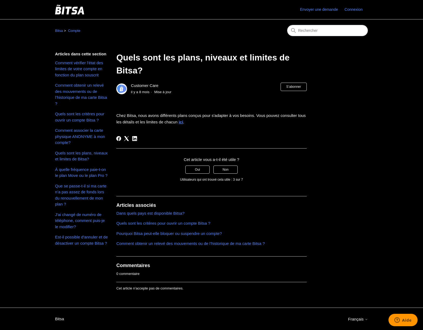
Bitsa (59, 31)
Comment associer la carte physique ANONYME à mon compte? (80, 136)
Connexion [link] (353, 9)
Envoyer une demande (319, 9)
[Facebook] (118, 138)
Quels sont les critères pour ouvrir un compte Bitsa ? (79, 117)
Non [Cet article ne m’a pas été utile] (225, 169)
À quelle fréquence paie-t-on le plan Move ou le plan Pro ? (81, 172)
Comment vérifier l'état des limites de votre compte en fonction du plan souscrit (79, 68)
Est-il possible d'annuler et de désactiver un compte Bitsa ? (81, 240)
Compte (74, 31)
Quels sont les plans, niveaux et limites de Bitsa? (81, 156)
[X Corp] (126, 138)
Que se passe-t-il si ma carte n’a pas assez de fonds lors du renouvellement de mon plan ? (81, 195)
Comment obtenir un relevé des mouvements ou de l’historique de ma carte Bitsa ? (81, 94)
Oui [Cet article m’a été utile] (197, 169)
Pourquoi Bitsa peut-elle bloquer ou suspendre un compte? (169, 233)
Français (358, 319)
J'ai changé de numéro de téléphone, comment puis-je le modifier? (80, 220)
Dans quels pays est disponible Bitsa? (150, 213)
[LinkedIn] (134, 138)
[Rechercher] (327, 30)
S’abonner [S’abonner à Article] (293, 87)
